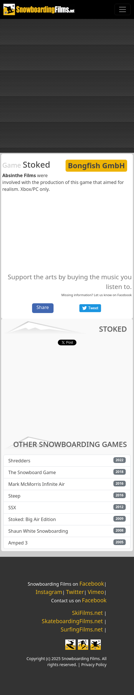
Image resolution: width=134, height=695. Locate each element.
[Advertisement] (67, 86)
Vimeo (96, 592)
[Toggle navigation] (123, 9)
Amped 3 (17, 543)
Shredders (19, 461)
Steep (14, 496)
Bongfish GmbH (96, 166)
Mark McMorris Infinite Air (36, 484)
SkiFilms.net (87, 613)
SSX (12, 507)
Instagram (49, 592)
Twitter (75, 592)
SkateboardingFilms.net (72, 621)
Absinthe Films (19, 175)
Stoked (26, 164)
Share (43, 307)
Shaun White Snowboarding (38, 531)
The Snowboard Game (32, 472)
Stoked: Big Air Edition (32, 519)
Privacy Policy (94, 664)
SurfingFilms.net (82, 629)
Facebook (124, 295)
